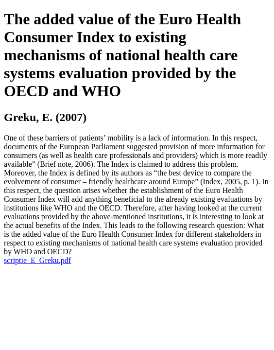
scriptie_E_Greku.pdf (37, 260)
